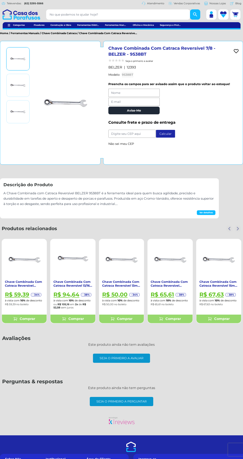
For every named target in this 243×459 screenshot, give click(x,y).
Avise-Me (134, 110)
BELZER (115, 67)
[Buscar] (195, 14)
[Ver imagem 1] (17, 58)
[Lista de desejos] (223, 14)
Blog (235, 3)
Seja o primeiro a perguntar (121, 401)
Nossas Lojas (215, 3)
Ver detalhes (206, 212)
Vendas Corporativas (184, 3)
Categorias (19, 25)
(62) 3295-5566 (33, 3)
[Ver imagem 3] (17, 111)
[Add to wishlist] (236, 51)
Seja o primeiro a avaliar (121, 358)
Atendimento (153, 3)
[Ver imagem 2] (17, 85)
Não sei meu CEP (121, 144)
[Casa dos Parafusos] (21, 14)
